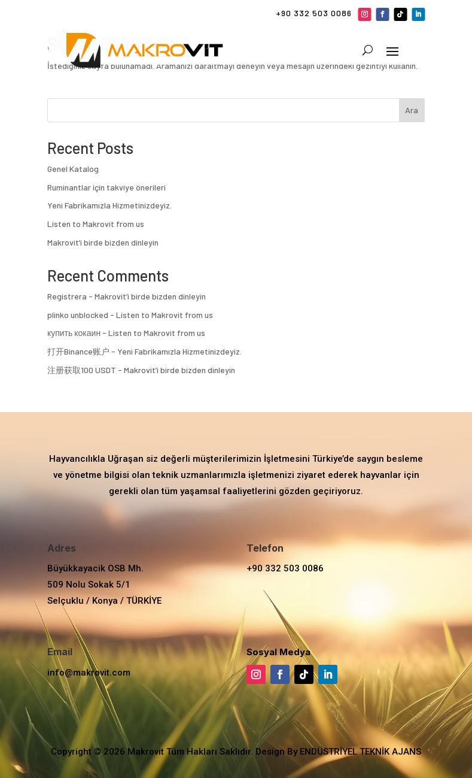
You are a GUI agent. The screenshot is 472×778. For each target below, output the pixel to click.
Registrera (67, 296)
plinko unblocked (77, 315)
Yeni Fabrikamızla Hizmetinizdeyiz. (109, 205)
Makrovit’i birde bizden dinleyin (103, 242)
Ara (411, 110)
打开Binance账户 (78, 351)
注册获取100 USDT (81, 370)
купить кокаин (74, 333)
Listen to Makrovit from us (95, 224)
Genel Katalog (73, 169)
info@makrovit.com (88, 672)
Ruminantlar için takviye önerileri (106, 187)
